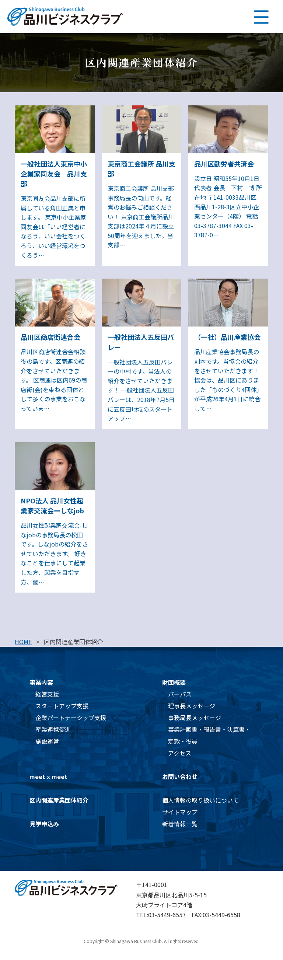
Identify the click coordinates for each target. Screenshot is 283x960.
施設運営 (47, 741)
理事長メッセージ (191, 705)
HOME (23, 641)
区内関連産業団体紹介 (58, 800)
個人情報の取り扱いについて (200, 800)
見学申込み (44, 823)
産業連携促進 (53, 729)
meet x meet (48, 776)
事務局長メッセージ (194, 717)
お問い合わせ (180, 776)
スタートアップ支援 (61, 705)
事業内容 (41, 682)
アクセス (179, 752)
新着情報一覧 (180, 823)
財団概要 (174, 682)
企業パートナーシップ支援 (70, 717)
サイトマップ (180, 811)
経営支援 (47, 694)
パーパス (180, 694)
